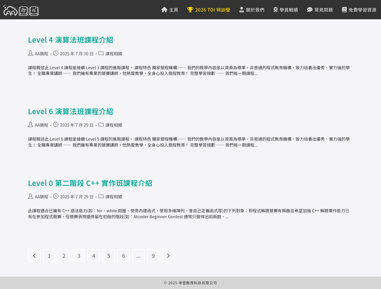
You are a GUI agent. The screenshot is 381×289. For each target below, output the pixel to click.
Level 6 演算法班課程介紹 (70, 111)
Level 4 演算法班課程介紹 (70, 39)
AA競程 (41, 53)
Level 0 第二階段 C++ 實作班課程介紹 (90, 183)
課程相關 (113, 53)
